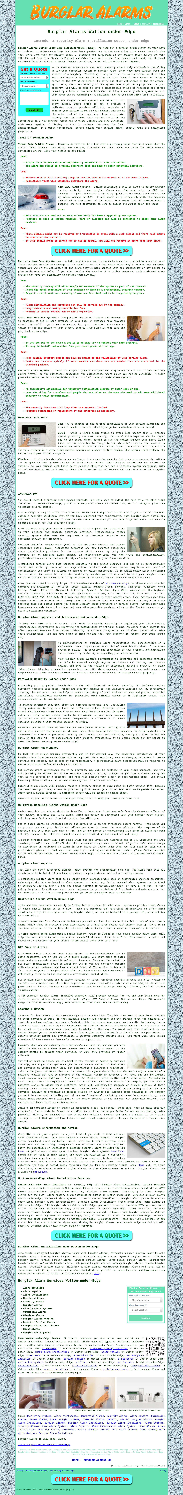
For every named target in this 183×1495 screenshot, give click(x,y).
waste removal (111, 1352)
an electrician (28, 1366)
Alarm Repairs (139, 1416)
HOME (119, 24)
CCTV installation (84, 1366)
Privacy (163, 1471)
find (28, 1253)
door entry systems (30, 1362)
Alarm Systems (154, 1423)
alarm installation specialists (94, 1270)
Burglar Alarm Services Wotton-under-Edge (59, 1281)
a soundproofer (83, 1355)
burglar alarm (27, 757)
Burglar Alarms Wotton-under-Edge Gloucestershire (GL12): (57, 48)
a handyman (49, 1348)
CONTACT (146, 24)
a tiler (80, 1362)
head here (117, 1151)
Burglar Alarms (142, 1419)
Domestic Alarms (93, 1419)
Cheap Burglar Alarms (64, 1419)
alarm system (139, 627)
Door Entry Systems (39, 1416)
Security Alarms (117, 1416)
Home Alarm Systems (54, 1426)
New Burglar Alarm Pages (36, 1471)
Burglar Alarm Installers (85, 1423)
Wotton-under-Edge (117, 583)
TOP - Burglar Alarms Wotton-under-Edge (44, 1444)
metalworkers (126, 1362)
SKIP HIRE (33, 1355)
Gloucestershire (108, 1219)
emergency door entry (145, 1366)
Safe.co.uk (40, 1172)
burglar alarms (104, 190)
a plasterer (126, 1359)
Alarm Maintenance (66, 1416)
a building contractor (114, 1369)
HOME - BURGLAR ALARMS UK (91, 1460)
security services (54, 1219)
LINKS (127, 24)
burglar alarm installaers (36, 600)
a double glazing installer (109, 1348)
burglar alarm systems (57, 1212)
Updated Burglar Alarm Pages (62, 1471)
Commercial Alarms (92, 1416)
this (141, 1165)
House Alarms (38, 1419)
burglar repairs (74, 1359)
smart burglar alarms (135, 1212)
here (21, 1151)
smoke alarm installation (52, 1352)
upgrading (107, 653)
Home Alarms (147, 1426)
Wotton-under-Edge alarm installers (42, 1185)
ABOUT (136, 24)
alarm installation (30, 611)
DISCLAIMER (158, 24)
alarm (147, 583)
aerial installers (56, 1369)
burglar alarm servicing (66, 1191)
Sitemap (20, 1471)
